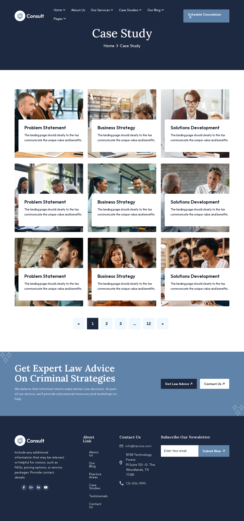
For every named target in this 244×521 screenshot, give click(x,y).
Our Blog (155, 10)
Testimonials (98, 496)
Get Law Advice (179, 384)
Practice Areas (95, 476)
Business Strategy (116, 127)
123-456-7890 (136, 483)
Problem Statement (45, 127)
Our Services (102, 10)
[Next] (163, 323)
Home (59, 10)
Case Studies (130, 10)
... (134, 324)
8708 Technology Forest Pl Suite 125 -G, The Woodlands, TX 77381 (140, 465)
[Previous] (78, 323)
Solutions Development (195, 127)
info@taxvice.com (138, 446)
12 (149, 324)
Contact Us (214, 384)
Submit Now (214, 451)
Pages (60, 19)
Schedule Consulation (204, 16)
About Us (78, 10)
